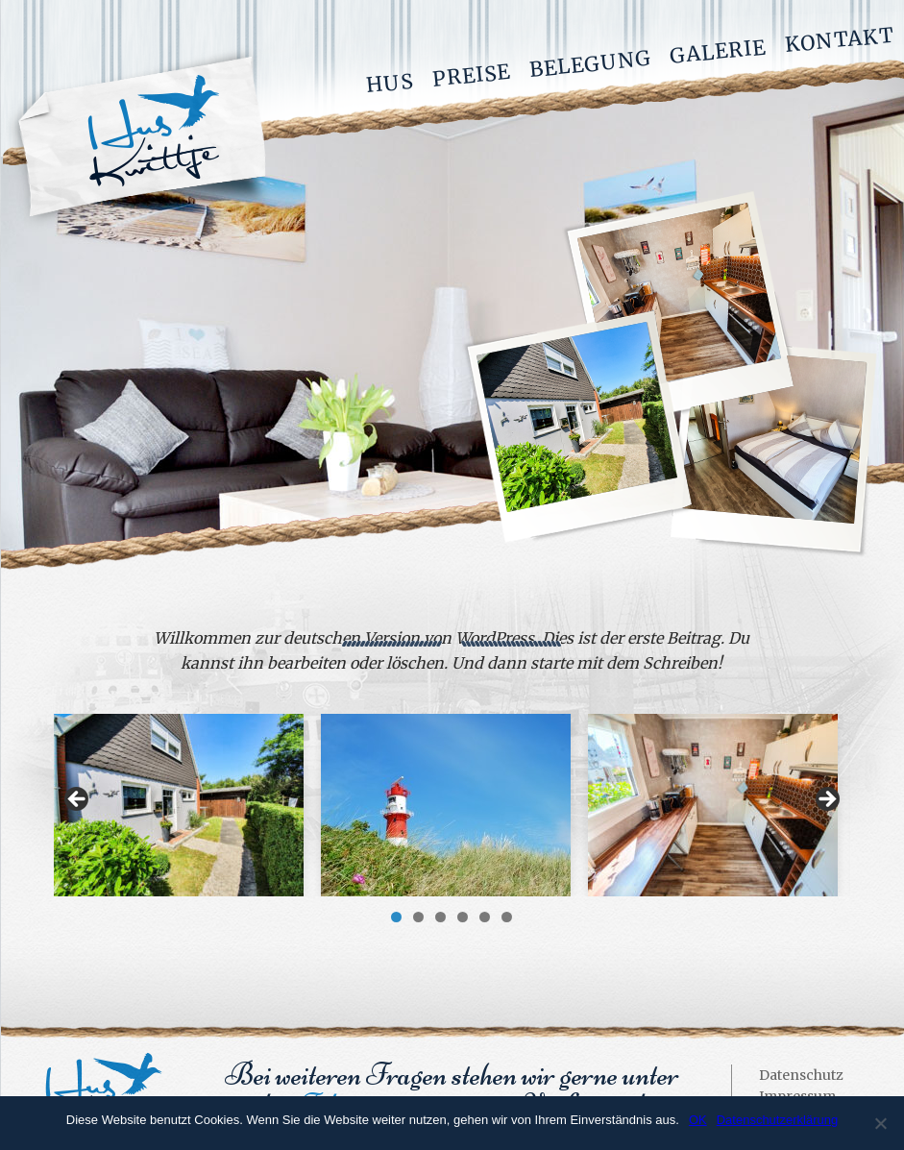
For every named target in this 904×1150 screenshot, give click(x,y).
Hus (390, 83)
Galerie (718, 51)
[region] (452, 805)
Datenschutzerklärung (777, 1120)
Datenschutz (801, 1075)
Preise (471, 75)
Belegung (590, 64)
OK (698, 1120)
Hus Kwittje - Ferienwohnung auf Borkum (137, 138)
